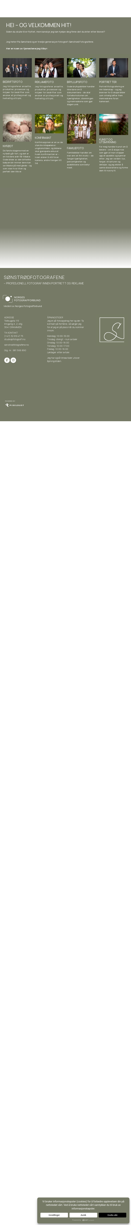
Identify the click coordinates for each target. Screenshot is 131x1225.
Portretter (108, 82)
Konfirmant (43, 138)
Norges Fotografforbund (28, 306)
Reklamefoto (44, 82)
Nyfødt (8, 146)
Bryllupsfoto (77, 82)
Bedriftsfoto (12, 82)
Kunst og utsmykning (107, 141)
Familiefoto (75, 148)
